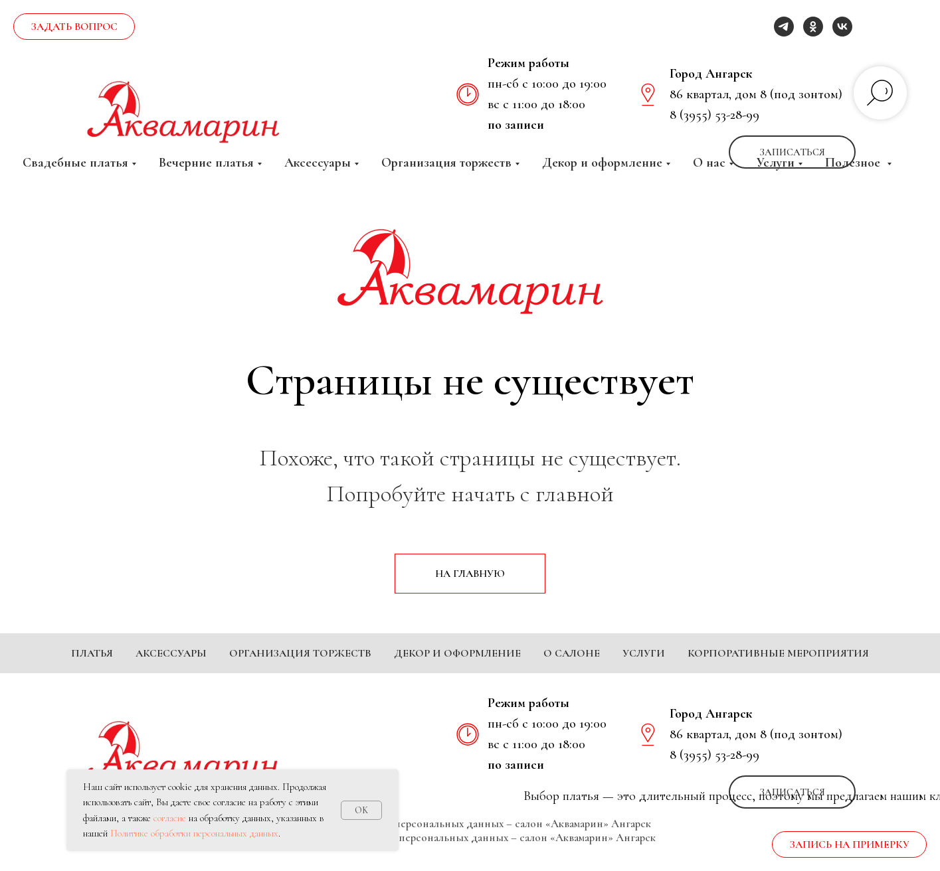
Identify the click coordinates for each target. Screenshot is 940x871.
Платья (92, 653)
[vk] (842, 27)
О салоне (571, 653)
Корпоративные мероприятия (778, 653)
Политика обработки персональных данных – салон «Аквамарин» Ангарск (470, 843)
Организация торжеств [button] (446, 163)
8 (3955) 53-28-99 (714, 115)
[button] (74, 26)
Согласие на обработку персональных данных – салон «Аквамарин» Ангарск (470, 857)
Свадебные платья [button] (75, 163)
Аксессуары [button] (317, 163)
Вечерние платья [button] (206, 163)
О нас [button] (709, 163)
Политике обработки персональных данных (194, 833)
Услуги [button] (775, 163)
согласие (169, 818)
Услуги (643, 653)
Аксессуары (171, 653)
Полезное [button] (854, 163)
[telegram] (784, 27)
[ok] (813, 27)
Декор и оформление (457, 653)
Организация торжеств (300, 653)
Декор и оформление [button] (602, 163)
